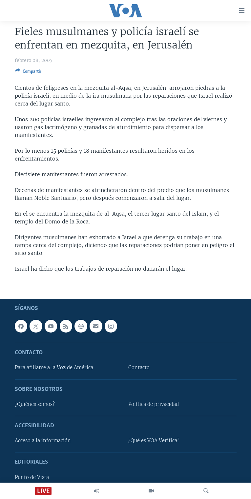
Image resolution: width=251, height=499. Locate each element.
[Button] (28, 72)
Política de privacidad (153, 404)
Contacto (139, 368)
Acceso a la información (43, 441)
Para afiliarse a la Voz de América (54, 368)
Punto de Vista (32, 477)
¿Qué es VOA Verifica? (153, 441)
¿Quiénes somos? (35, 404)
